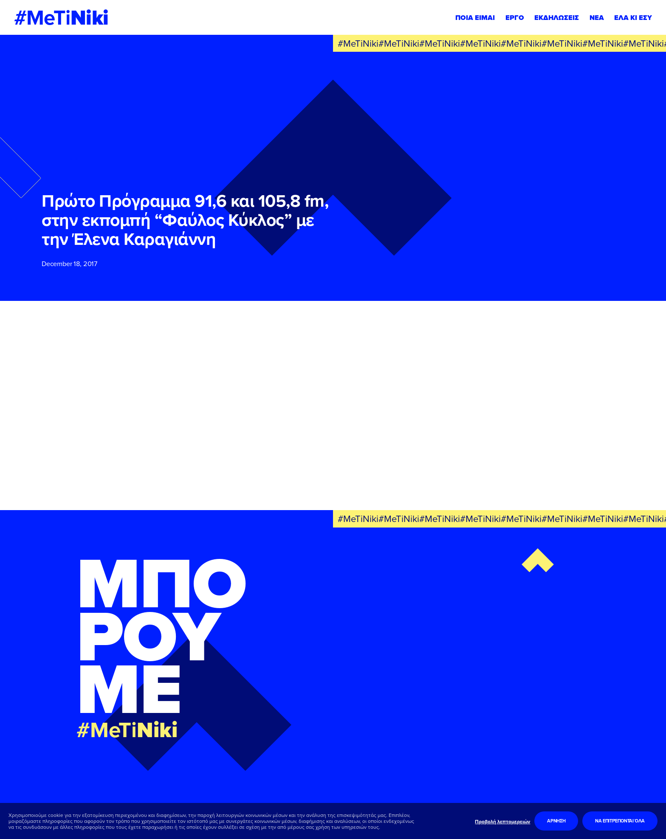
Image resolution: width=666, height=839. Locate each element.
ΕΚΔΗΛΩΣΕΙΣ (556, 17)
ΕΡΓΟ (514, 17)
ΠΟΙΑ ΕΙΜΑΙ (475, 17)
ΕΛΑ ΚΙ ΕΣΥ (633, 17)
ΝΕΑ (597, 17)
